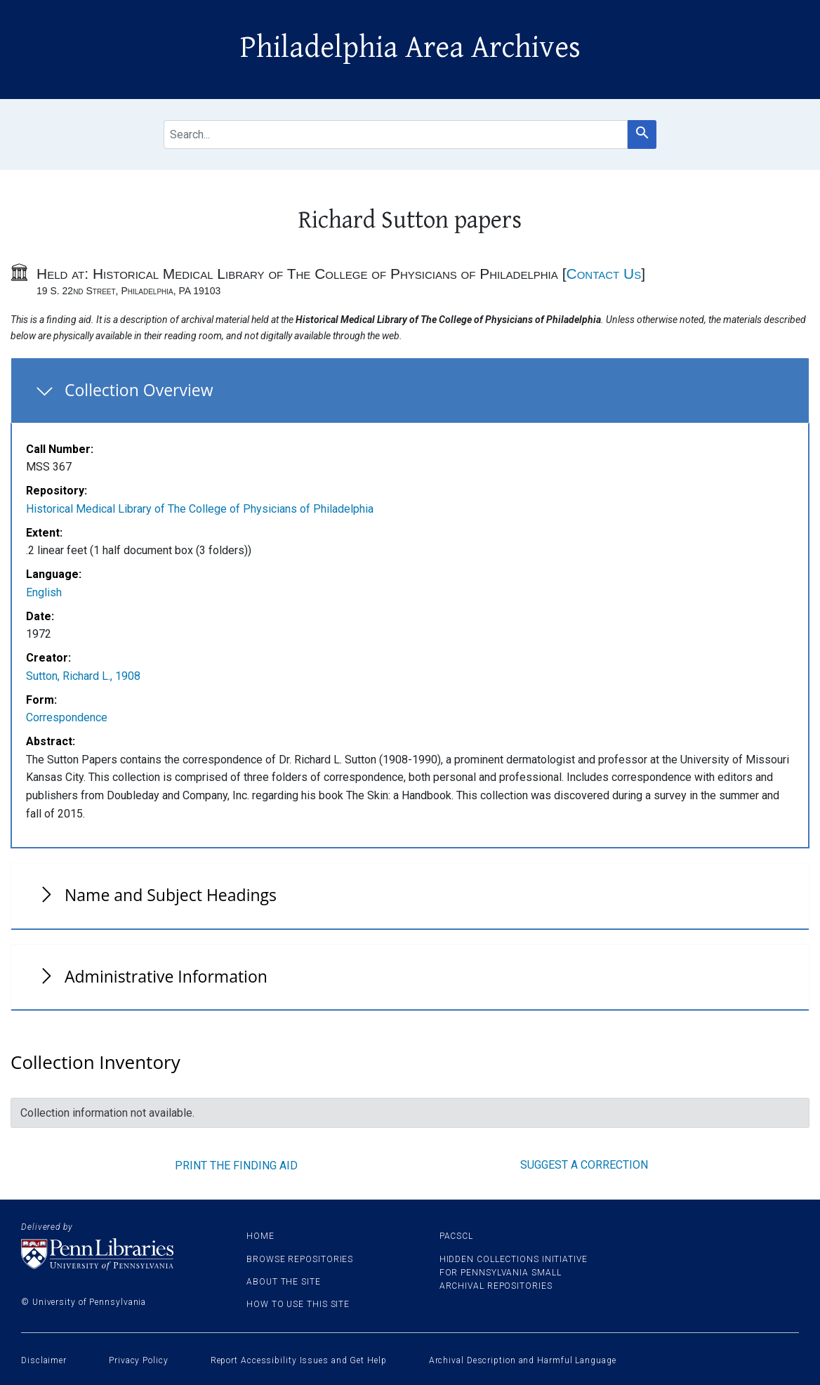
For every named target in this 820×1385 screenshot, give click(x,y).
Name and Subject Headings (171, 895)
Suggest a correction (584, 1164)
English (44, 592)
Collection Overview (139, 390)
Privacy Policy (138, 1360)
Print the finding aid (236, 1165)
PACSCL (456, 1236)
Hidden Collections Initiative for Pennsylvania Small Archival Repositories (513, 1272)
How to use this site (298, 1304)
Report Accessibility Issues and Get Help (299, 1360)
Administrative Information (166, 976)
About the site (283, 1282)
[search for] (396, 134)
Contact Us (603, 273)
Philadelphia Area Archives (410, 47)
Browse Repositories (299, 1259)
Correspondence (66, 717)
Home (260, 1236)
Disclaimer (44, 1360)
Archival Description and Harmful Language (522, 1360)
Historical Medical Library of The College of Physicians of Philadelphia (199, 509)
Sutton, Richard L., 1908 (83, 676)
